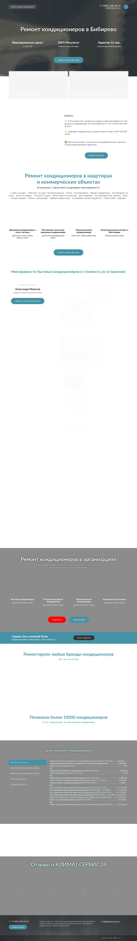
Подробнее (57, 620)
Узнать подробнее (84, 638)
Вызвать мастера (96, 155)
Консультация (79, 620)
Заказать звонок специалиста (27, 301)
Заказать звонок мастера (68, 60)
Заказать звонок (18, 927)
